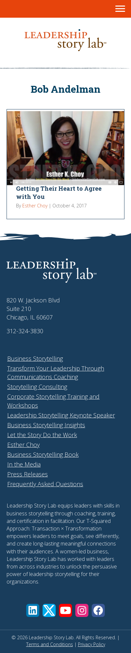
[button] (32, 610)
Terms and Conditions (49, 644)
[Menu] (120, 8)
